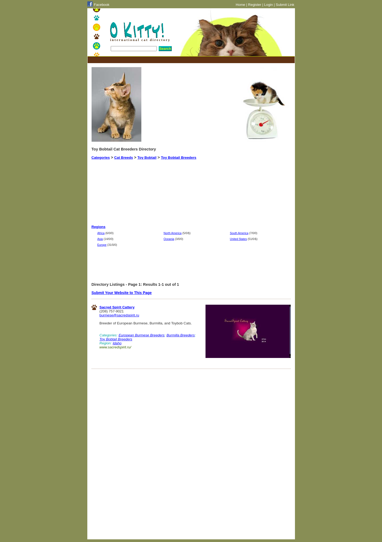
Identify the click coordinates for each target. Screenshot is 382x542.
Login (268, 5)
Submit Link (285, 5)
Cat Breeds (123, 158)
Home (240, 5)
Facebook (102, 5)
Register (254, 5)
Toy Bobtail (147, 158)
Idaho (117, 343)
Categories (101, 158)
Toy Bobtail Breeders (178, 158)
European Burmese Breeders (141, 335)
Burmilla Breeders (180, 335)
